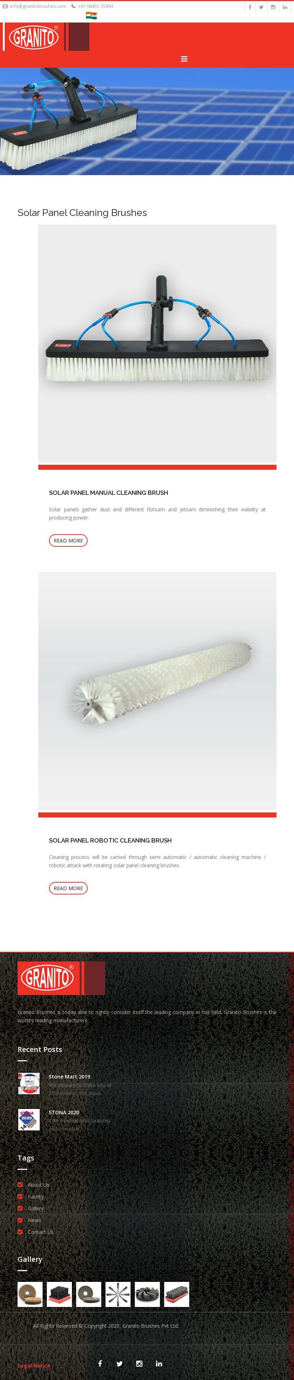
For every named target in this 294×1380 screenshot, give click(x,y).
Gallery (36, 1208)
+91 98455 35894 (92, 6)
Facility (36, 1196)
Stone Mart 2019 (69, 1076)
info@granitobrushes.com (34, 6)
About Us (38, 1184)
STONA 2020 (64, 1112)
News (34, 1220)
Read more (68, 540)
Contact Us (41, 1232)
